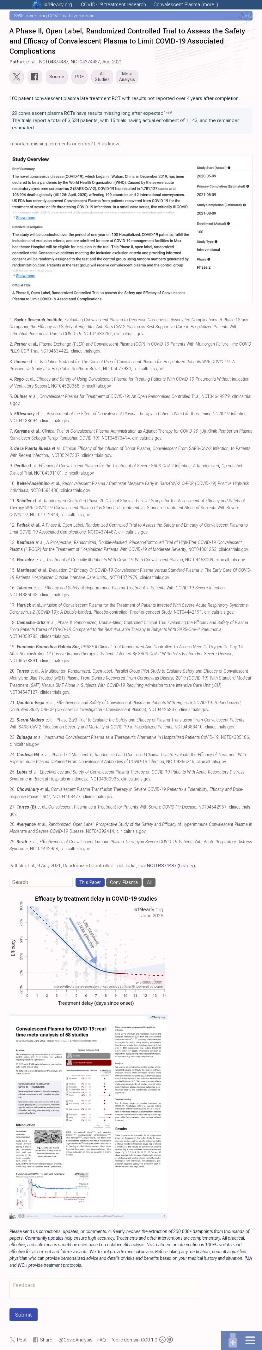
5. (11, 396)
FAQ (101, 1340)
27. (12, 807)
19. (12, 647)
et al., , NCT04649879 (122, 396)
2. (11, 344)
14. (12, 560)
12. (12, 525)
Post (22, 1340)
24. (12, 754)
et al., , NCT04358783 (128, 629)
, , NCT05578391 (126, 653)
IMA (248, 1258)
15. (12, 570)
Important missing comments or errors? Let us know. (64, 144)
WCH (22, 1265)
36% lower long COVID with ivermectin (54, 16)
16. (12, 588)
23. (12, 737)
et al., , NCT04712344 (127, 507)
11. (12, 501)
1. (11, 320)
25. (12, 772)
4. (11, 379)
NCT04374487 (85, 62)
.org (58, 5)
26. (12, 789)
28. (12, 824)
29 (170, 112)
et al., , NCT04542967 (122, 807)
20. (12, 671)
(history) (186, 865)
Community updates (44, 1238)
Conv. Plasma (124, 882)
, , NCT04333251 (128, 326)
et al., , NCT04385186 (133, 737)
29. (12, 841)
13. (12, 542)
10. (12, 483)
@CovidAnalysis (75, 1340)
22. (12, 720)
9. (11, 466)
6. (11, 414)
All (149, 882)
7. (11, 431)
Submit (23, 1315)
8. (11, 448)
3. (11, 362)
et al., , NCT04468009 (115, 560)
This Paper (90, 882)
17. (12, 605)
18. (12, 622)
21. (12, 702)
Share (46, 1340)
